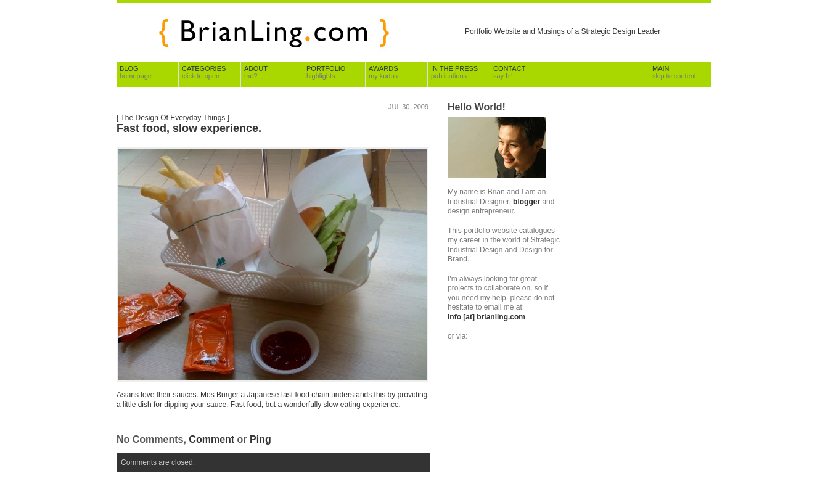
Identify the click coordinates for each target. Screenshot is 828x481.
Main (674, 72)
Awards (383, 72)
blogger (526, 201)
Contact (509, 72)
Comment (211, 439)
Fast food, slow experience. (189, 128)
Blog (136, 72)
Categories (204, 72)
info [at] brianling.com (486, 317)
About (256, 72)
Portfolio (325, 72)
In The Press (454, 72)
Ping (260, 439)
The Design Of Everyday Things (172, 117)
